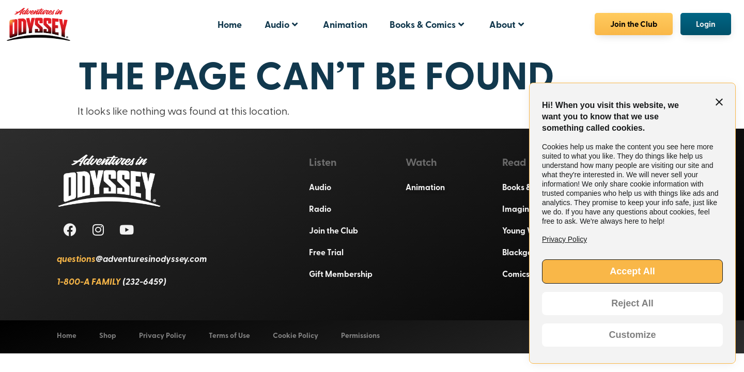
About (506, 24)
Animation (345, 24)
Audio (281, 24)
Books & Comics (427, 24)
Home (230, 24)
